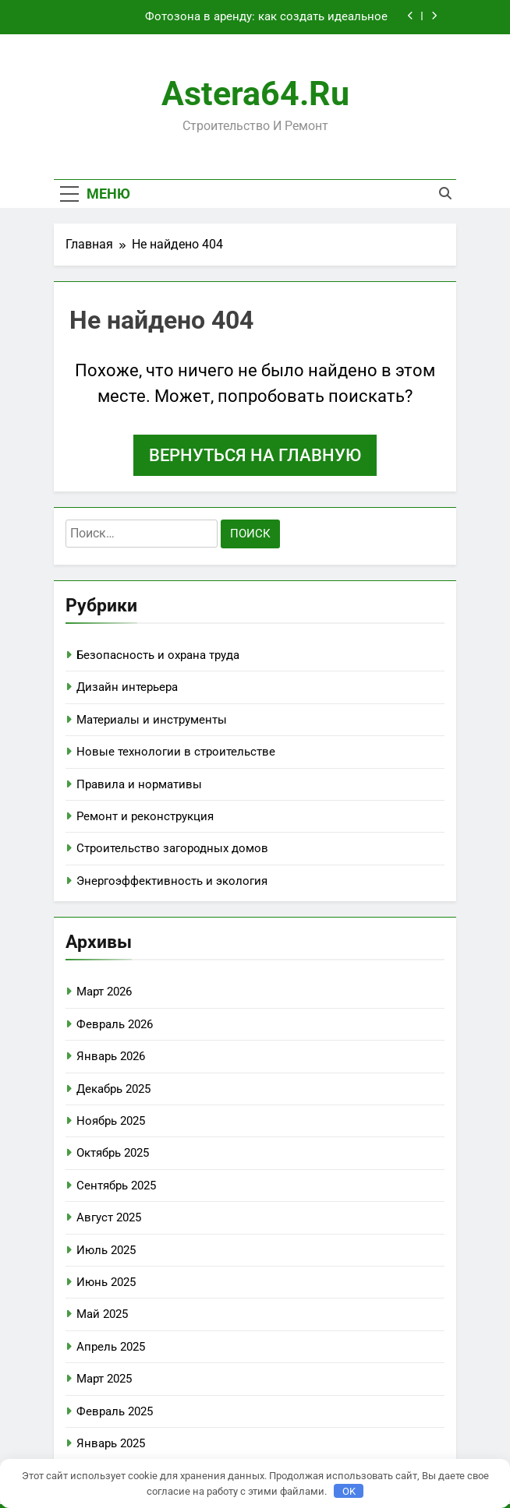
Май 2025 (102, 1314)
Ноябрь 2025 (110, 1121)
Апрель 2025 (110, 1347)
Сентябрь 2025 (116, 1186)
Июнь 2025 (106, 1282)
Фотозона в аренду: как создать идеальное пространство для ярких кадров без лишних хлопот (244, 17)
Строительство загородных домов (172, 848)
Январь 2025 (110, 1443)
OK (349, 1491)
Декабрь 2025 (113, 1089)
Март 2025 (104, 1379)
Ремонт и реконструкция (145, 816)
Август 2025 (108, 1217)
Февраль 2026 (114, 1024)
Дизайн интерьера (127, 687)
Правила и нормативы (139, 784)
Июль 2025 (106, 1250)
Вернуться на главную (255, 455)
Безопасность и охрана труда (157, 655)
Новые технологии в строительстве (175, 752)
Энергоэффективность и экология (171, 881)
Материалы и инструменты (151, 720)
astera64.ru (255, 93)
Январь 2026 (110, 1056)
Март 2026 (104, 992)
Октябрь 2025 (112, 1153)
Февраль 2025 (114, 1411)
